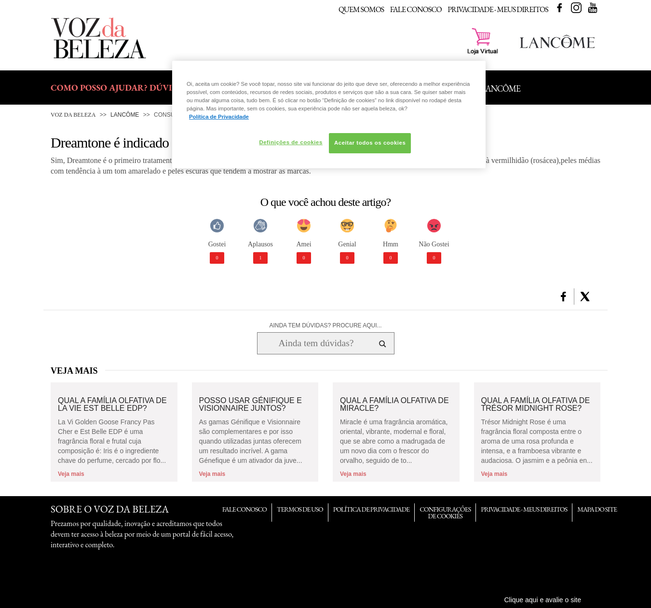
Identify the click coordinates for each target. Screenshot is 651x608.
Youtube (592, 7)
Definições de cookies (290, 142)
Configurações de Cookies (445, 512)
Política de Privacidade (371, 509)
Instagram (576, 7)
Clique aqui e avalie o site (542, 600)
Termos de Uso (300, 509)
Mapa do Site (597, 509)
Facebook (559, 7)
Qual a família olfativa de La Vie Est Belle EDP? (112, 404)
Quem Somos (361, 9)
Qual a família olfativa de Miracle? (394, 404)
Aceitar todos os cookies (370, 143)
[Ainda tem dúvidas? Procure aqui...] (316, 343)
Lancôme (124, 114)
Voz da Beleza (73, 114)
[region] (329, 114)
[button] (563, 296)
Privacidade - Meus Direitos (498, 9)
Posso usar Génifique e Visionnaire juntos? (250, 404)
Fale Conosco (416, 9)
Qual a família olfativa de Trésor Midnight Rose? (535, 404)
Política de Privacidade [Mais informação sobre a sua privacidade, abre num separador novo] (219, 117)
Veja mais (71, 474)
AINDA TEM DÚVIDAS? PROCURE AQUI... (325, 325)
